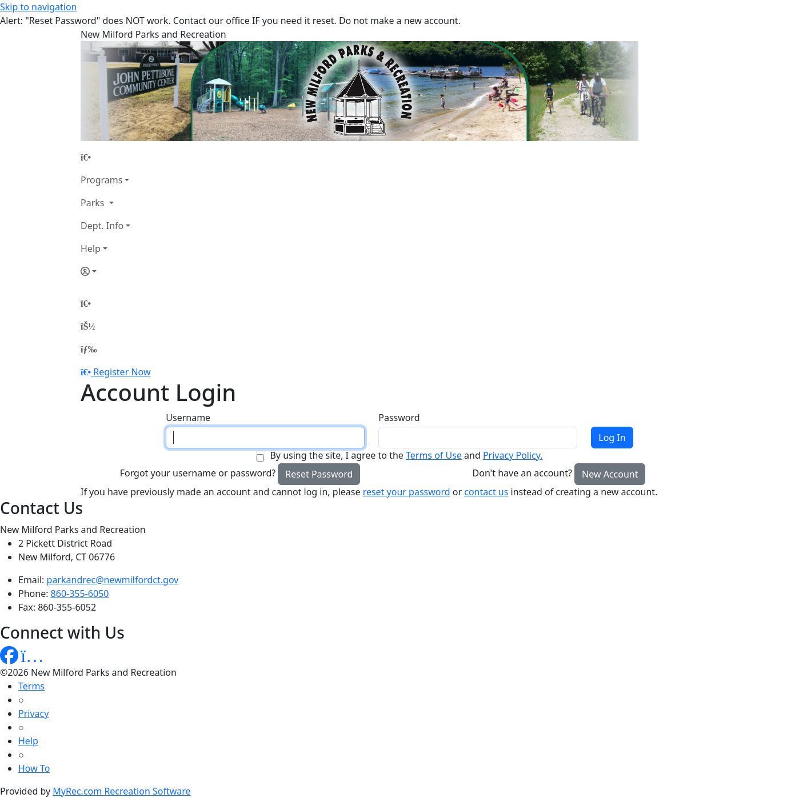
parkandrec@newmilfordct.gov (113, 580)
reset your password (406, 492)
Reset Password (319, 474)
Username (188, 417)
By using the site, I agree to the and (406, 455)
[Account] (105, 271)
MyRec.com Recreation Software (121, 791)
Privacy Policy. (513, 455)
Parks (94, 203)
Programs (101, 180)
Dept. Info (102, 225)
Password (399, 417)
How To (34, 768)
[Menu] (89, 349)
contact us (486, 492)
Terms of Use (434, 455)
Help (91, 248)
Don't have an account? (522, 473)
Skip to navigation (38, 7)
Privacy (33, 713)
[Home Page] (105, 157)
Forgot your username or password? (198, 473)
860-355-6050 (80, 593)
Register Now (121, 372)
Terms (31, 686)
